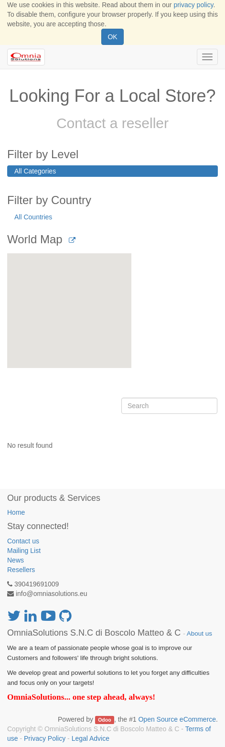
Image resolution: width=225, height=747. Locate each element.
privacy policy (193, 5)
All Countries (33, 217)
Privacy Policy (44, 738)
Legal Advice (90, 738)
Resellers (21, 570)
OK (112, 37)
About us (199, 633)
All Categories (35, 171)
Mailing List (24, 550)
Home (16, 512)
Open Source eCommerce (177, 719)
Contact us (23, 541)
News (15, 560)
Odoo (104, 720)
